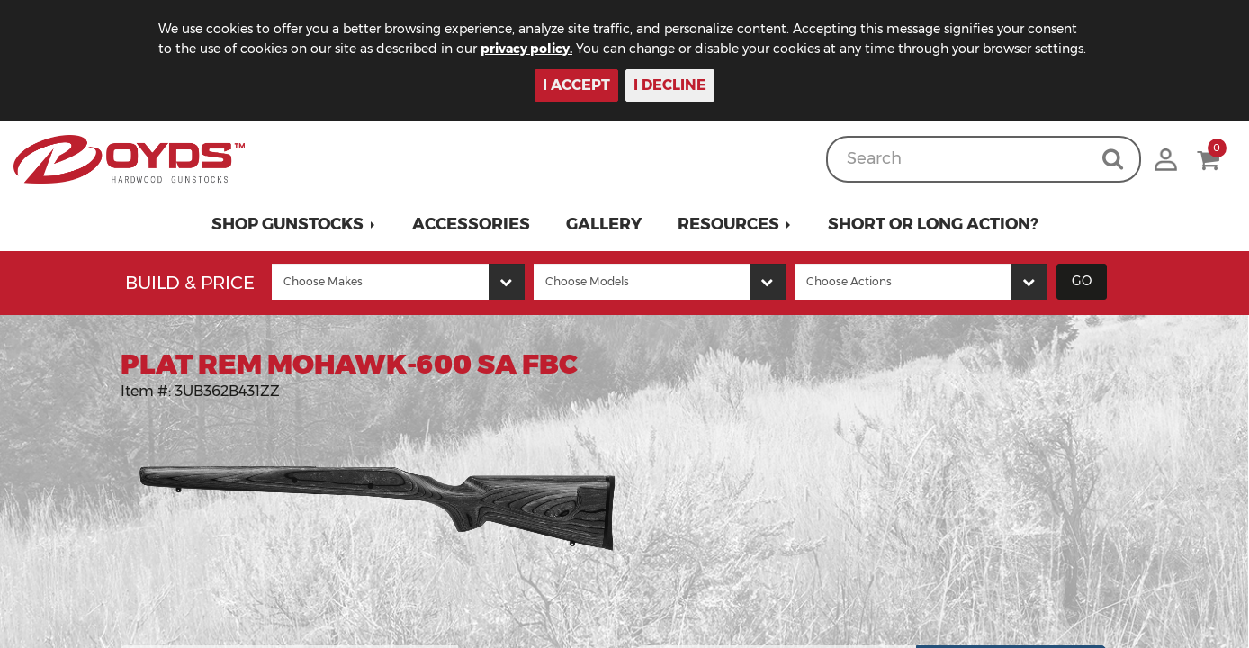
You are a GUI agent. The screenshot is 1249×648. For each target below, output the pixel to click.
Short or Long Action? (933, 224)
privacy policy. (526, 48)
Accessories (471, 224)
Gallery (604, 224)
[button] (293, 224)
